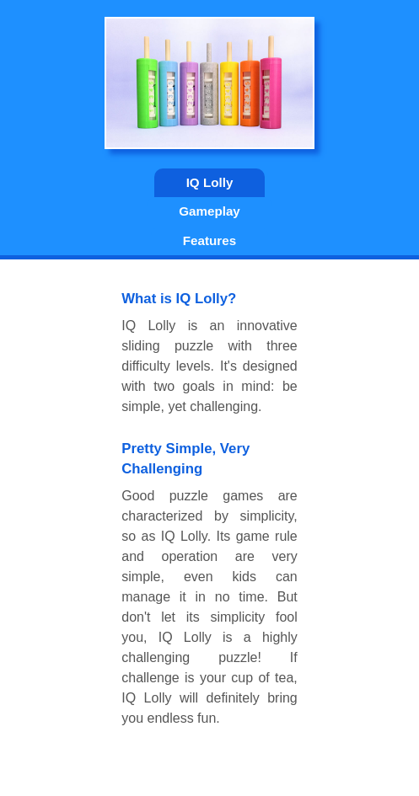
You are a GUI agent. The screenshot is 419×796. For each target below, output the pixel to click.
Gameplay (209, 211)
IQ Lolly (210, 182)
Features (209, 240)
